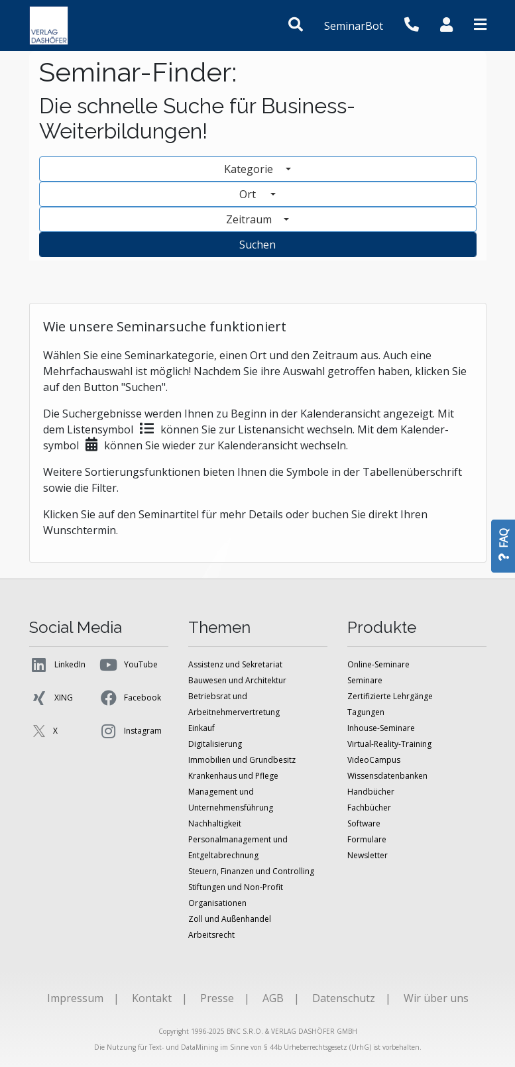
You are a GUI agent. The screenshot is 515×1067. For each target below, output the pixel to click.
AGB (273, 998)
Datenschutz (343, 998)
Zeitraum (250, 219)
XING (51, 698)
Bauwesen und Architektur (237, 680)
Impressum (75, 998)
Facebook (130, 698)
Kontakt (152, 998)
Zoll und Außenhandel (229, 919)
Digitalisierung (215, 744)
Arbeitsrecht (211, 934)
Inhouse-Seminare (381, 728)
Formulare (366, 839)
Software (363, 823)
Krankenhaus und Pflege (233, 775)
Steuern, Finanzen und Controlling (251, 871)
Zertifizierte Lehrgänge (390, 696)
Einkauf (201, 728)
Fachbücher (369, 807)
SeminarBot (353, 26)
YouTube (128, 665)
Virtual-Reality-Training (389, 744)
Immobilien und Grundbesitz (242, 759)
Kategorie (250, 169)
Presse (217, 998)
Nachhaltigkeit (214, 823)
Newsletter (367, 855)
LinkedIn (57, 665)
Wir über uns (436, 998)
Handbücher (370, 791)
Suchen (257, 244)
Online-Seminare (378, 664)
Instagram (130, 731)
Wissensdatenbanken (387, 775)
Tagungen (365, 712)
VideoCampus (373, 759)
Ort (253, 194)
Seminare (364, 680)
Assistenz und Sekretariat (235, 664)
